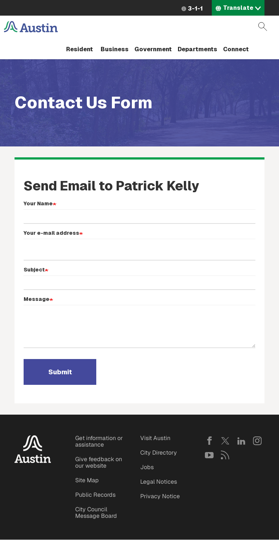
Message (36, 299)
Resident (79, 49)
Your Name (38, 203)
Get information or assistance (99, 441)
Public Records (95, 495)
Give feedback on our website (98, 462)
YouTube (209, 455)
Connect (236, 49)
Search (263, 26)
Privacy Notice (160, 496)
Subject (34, 269)
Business (115, 49)
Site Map (87, 480)
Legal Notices (158, 481)
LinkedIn (241, 440)
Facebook (209, 440)
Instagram (257, 440)
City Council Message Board (96, 512)
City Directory (158, 452)
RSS (225, 455)
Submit (60, 372)
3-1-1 (195, 8)
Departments (197, 49)
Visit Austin (155, 438)
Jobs (147, 467)
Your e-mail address (51, 233)
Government (153, 49)
